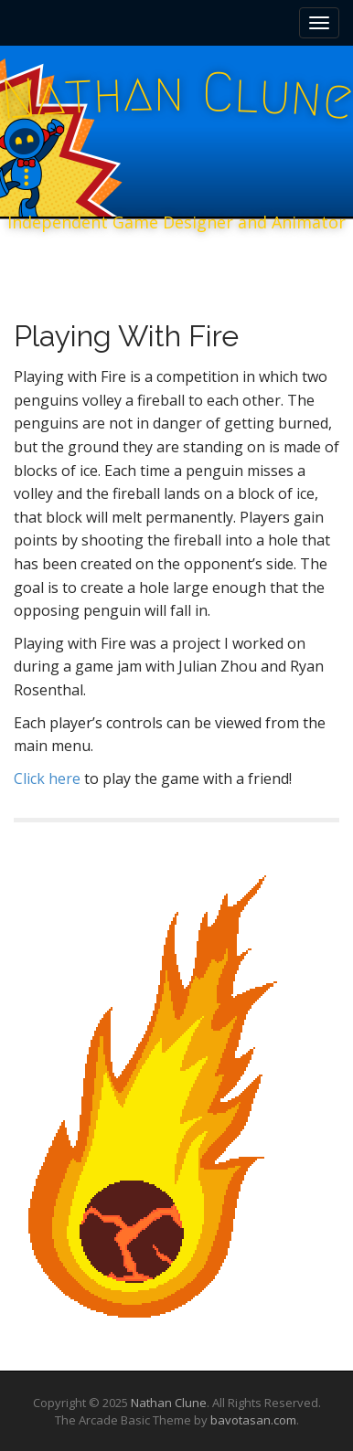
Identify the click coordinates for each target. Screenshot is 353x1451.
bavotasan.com (253, 1420)
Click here (49, 778)
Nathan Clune (169, 1402)
